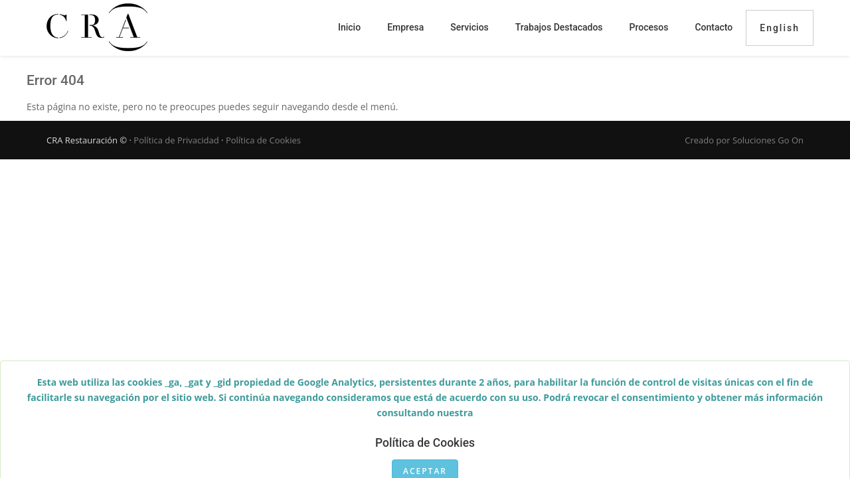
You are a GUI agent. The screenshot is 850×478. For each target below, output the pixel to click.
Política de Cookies (263, 140)
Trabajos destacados (559, 27)
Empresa (405, 27)
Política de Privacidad (175, 140)
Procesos (649, 27)
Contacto (713, 27)
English (780, 28)
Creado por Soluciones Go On (744, 140)
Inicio (349, 27)
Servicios (469, 27)
